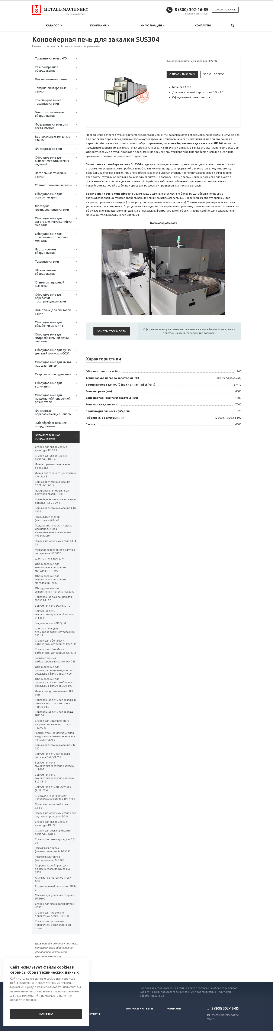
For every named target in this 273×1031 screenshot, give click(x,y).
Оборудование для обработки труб (48, 195)
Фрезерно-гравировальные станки (52, 207)
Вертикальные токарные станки (52, 138)
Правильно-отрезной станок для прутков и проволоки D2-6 (55, 815)
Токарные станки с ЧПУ (51, 58)
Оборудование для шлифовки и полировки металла (51, 237)
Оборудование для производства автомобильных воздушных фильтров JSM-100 (54, 682)
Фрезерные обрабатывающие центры (53, 412)
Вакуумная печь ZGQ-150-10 (52, 605)
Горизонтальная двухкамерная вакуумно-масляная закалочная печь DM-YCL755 (55, 736)
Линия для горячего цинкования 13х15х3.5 (55, 475)
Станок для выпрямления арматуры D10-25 (51, 448)
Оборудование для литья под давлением (53, 363)
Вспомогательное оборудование (48, 436)
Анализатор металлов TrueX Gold (53, 879)
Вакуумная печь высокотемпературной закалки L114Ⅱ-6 (54, 614)
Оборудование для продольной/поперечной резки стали (53, 398)
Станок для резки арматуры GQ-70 (55, 841)
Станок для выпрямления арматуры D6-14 (51, 457)
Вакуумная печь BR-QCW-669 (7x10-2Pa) (53, 788)
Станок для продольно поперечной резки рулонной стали (53, 925)
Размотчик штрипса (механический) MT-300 (49, 858)
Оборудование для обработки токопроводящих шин (50, 298)
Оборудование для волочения (48, 384)
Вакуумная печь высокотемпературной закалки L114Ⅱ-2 (54, 766)
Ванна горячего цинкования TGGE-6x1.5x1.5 (52, 483)
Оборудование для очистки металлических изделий (52, 161)
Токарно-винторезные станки (51, 89)
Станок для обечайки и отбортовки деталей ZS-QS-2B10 (56, 651)
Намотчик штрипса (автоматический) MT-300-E (52, 850)
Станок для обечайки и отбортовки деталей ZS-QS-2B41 (56, 642)
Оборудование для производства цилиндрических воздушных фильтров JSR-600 (54, 670)
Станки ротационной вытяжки (49, 284)
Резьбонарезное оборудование (46, 68)
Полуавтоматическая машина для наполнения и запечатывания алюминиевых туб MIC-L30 (54, 530)
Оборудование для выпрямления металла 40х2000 (54, 590)
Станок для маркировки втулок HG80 (54, 905)
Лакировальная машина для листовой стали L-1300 (52, 492)
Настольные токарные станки (51, 174)
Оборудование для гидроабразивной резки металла (52, 338)
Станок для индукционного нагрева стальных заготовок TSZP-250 (53, 724)
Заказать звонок (225, 10)
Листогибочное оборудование (46, 251)
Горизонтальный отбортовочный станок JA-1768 (55, 660)
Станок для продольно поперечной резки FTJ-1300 (52, 914)
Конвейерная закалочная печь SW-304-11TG (54, 599)
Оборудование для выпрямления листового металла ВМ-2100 (50, 579)
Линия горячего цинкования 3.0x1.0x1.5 (52, 466)
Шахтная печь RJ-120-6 (49, 558)
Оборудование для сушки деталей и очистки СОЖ (53, 351)
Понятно (46, 1014)
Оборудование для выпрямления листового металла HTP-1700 (50, 567)
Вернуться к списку (46, 968)
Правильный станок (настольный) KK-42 (47, 518)
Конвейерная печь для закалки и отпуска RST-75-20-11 (55, 501)
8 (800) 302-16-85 (191, 9)
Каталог (54, 25)
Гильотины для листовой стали (53, 311)
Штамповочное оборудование (46, 272)
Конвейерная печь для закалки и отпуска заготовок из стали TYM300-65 (55, 703)
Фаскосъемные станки (51, 79)
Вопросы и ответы (139, 1008)
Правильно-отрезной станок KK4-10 (56, 543)
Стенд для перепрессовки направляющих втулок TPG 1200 (55, 797)
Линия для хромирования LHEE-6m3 (55, 693)
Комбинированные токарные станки (48, 101)
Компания (99, 25)
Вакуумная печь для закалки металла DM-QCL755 (53, 755)
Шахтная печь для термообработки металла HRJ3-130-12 (55, 632)
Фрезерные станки (48, 148)
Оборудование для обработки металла (49, 324)
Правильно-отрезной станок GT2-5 (53, 806)
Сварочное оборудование (53, 374)
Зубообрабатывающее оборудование (51, 424)
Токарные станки (47, 261)
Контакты (203, 25)
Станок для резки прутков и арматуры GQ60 (52, 832)
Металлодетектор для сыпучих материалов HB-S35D (55, 551)
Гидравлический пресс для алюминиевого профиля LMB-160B (53, 869)
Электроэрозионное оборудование (49, 114)
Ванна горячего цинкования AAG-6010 (56, 510)
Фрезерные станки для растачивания (51, 126)
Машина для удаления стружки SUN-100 (54, 897)
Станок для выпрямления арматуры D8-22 (51, 823)
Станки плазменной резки (53, 185)
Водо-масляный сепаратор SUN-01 (55, 888)
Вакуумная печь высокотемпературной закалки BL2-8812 (54, 778)
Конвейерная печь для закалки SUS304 (54, 714)
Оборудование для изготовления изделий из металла (53, 222)
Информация (152, 25)
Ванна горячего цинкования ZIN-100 (55, 747)
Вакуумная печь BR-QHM (50, 623)
